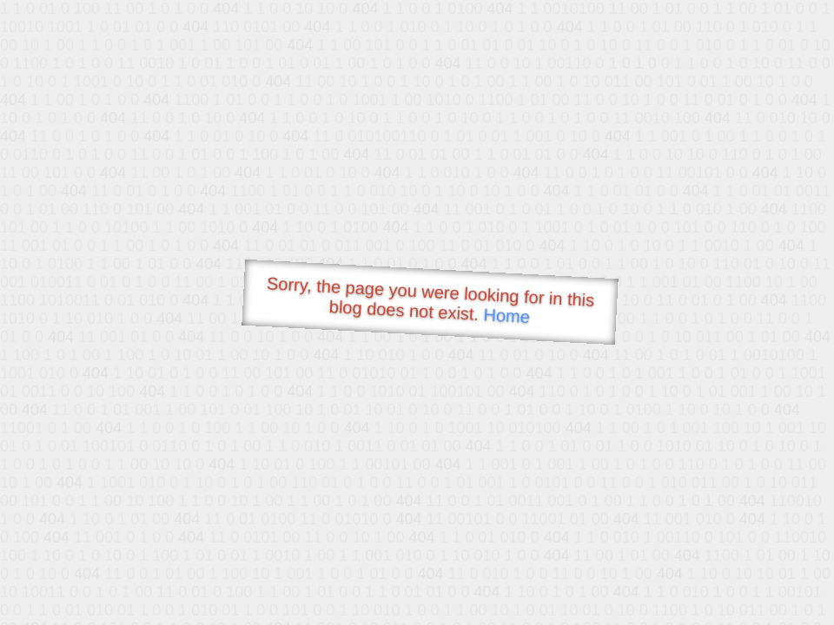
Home (506, 315)
